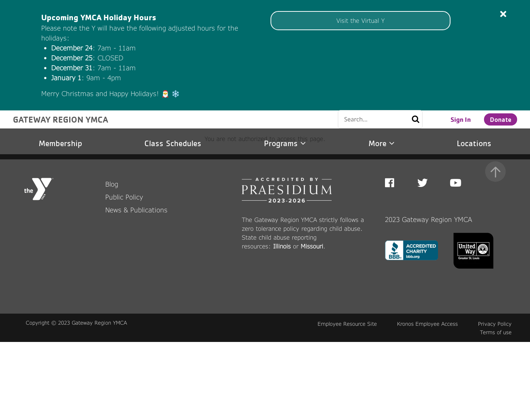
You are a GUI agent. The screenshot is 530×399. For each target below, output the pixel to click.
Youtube (455, 240)
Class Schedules (172, 144)
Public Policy (124, 254)
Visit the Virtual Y (360, 20)
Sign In (461, 119)
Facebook (394, 240)
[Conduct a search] (369, 119)
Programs (285, 144)
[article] (265, 55)
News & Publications (136, 267)
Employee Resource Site (347, 381)
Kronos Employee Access (427, 381)
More (381, 144)
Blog (111, 241)
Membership (60, 144)
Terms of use (496, 389)
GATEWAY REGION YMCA (60, 119)
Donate (500, 119)
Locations (474, 144)
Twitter (422, 240)
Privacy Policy (495, 381)
